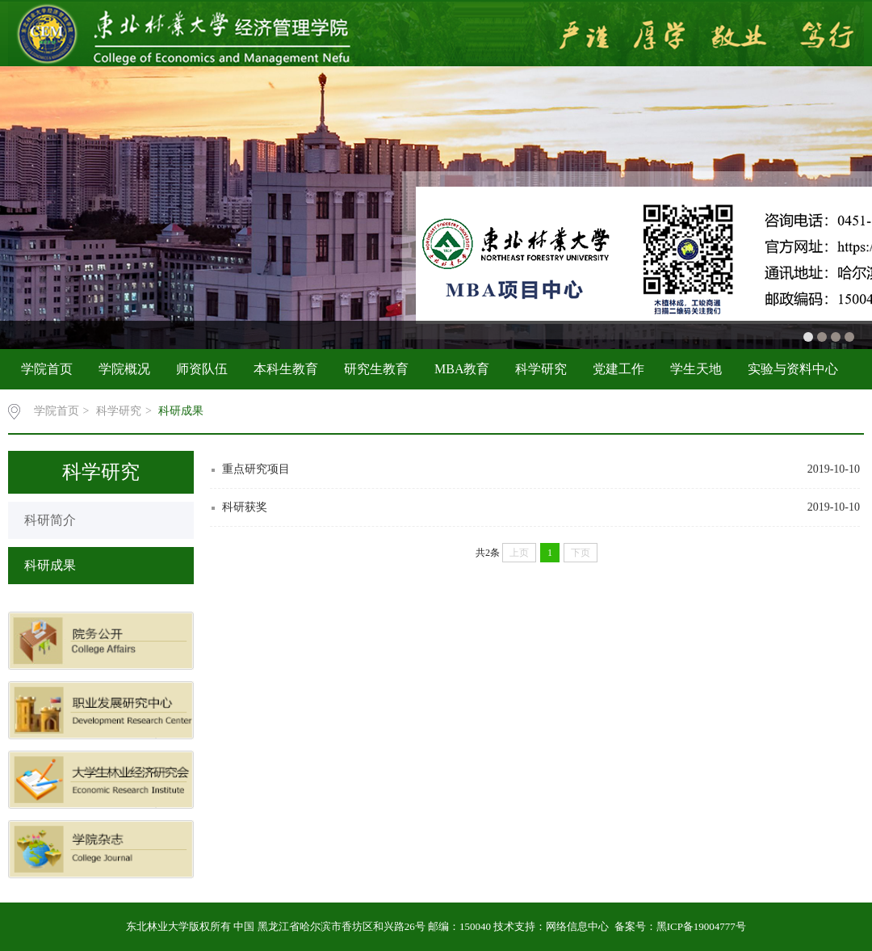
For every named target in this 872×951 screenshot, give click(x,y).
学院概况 (124, 369)
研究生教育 (376, 369)
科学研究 (541, 369)
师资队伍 (202, 369)
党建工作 (618, 369)
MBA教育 (461, 369)
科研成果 (180, 411)
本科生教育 (286, 369)
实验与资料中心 (793, 369)
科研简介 (50, 520)
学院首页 (47, 369)
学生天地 (696, 369)
